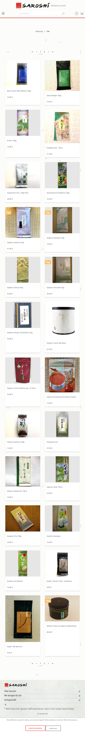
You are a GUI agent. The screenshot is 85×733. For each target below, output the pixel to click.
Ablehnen (53, 728)
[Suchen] (63, 13)
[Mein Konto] (76, 13)
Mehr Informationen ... (71, 720)
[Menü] (3, 13)
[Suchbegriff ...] (40, 13)
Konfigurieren (35, 728)
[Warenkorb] (81, 13)
